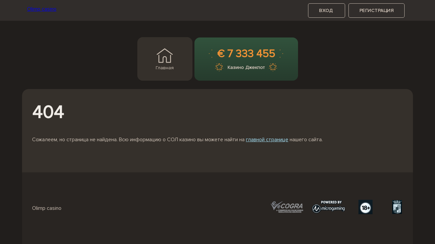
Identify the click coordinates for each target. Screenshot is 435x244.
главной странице (267, 139)
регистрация (376, 10)
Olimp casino (41, 9)
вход (326, 10)
